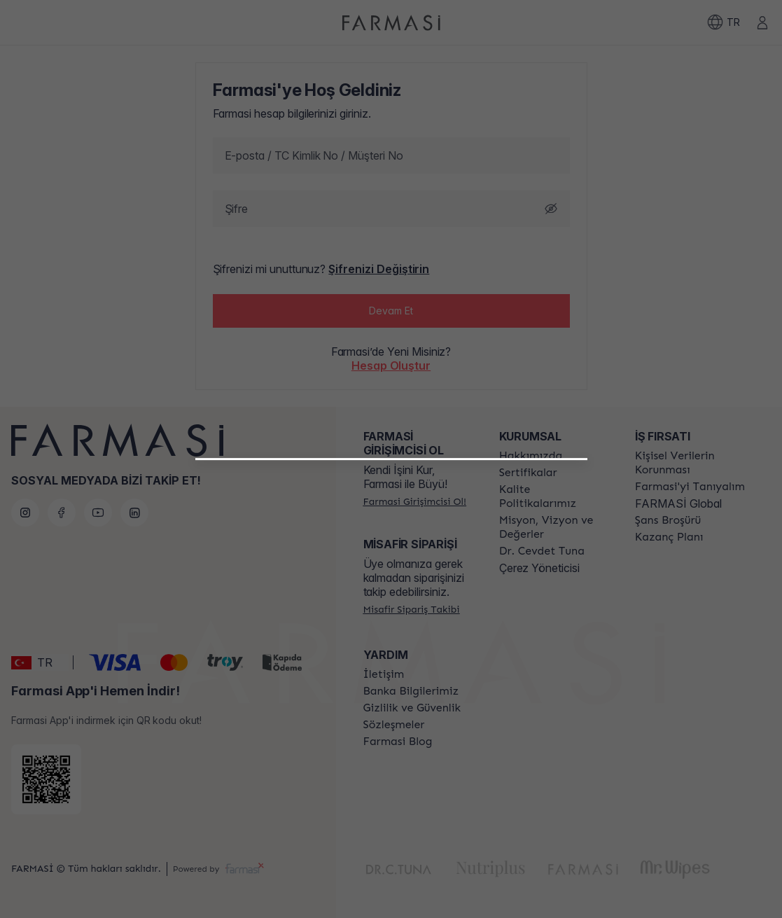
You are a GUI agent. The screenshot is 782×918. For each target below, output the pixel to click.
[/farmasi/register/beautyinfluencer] (391, 629)
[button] (391, 624)
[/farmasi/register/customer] (391, 660)
